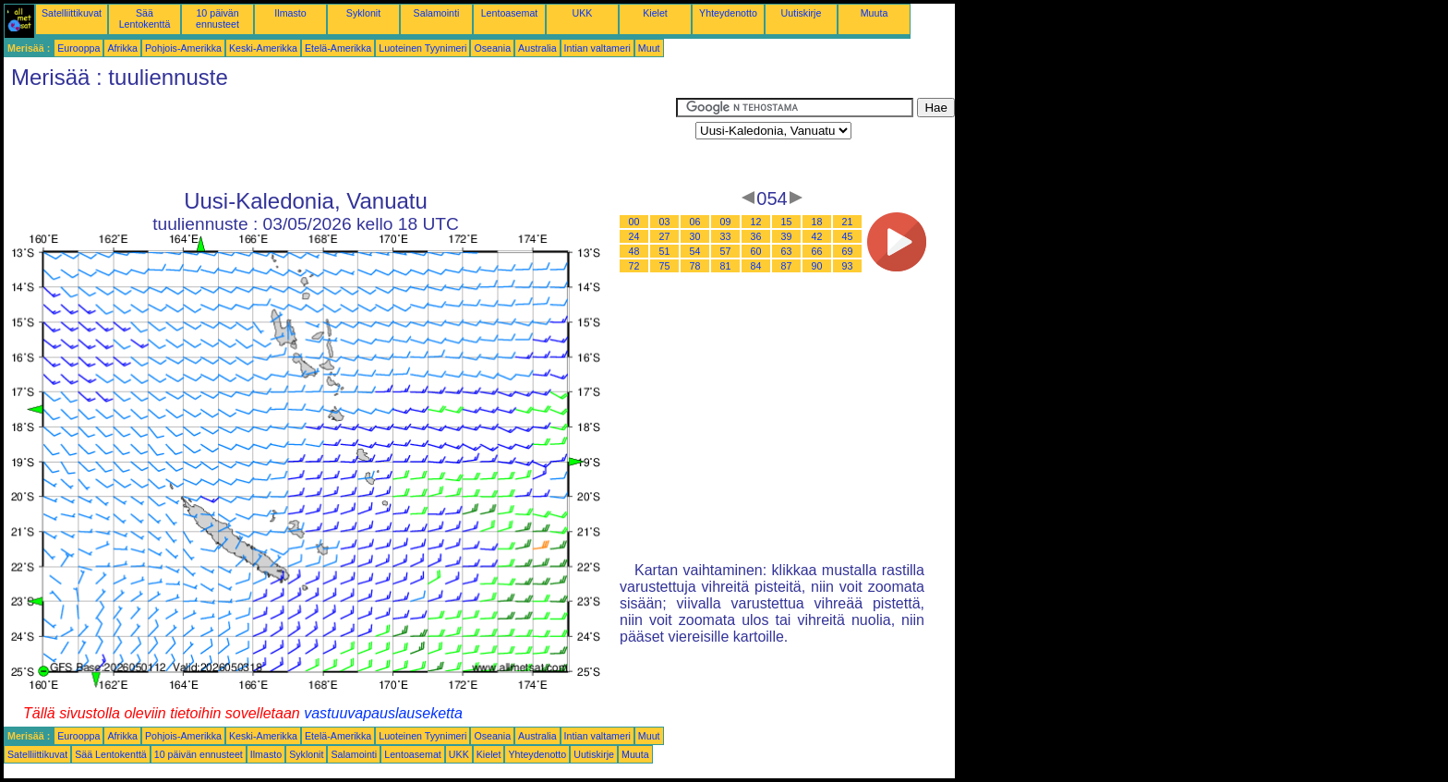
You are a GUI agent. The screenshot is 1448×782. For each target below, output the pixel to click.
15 (786, 221)
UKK (583, 12)
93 (847, 265)
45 (847, 236)
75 (664, 265)
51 (664, 251)
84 (756, 265)
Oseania (492, 48)
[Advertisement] (340, 139)
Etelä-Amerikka (338, 48)
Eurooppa (78, 48)
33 (725, 236)
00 (634, 221)
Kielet (655, 12)
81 (725, 265)
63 (786, 251)
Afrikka (122, 48)
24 (634, 236)
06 (695, 221)
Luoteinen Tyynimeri (422, 48)
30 (695, 236)
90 (817, 265)
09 (725, 221)
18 (817, 221)
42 (817, 236)
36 (756, 236)
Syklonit (363, 12)
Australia (537, 48)
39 (786, 236)
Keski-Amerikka (263, 48)
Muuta (874, 12)
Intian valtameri (597, 48)
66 (817, 251)
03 (664, 221)
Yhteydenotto (728, 12)
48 (634, 251)
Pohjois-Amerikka (183, 48)
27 (664, 236)
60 (756, 251)
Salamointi (437, 12)
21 (847, 221)
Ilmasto (290, 12)
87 (786, 265)
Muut (649, 48)
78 (695, 265)
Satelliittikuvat (72, 12)
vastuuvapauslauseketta (383, 713)
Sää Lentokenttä (145, 18)
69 (847, 251)
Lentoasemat (509, 12)
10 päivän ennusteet (217, 18)
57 (725, 251)
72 (634, 265)
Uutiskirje (801, 12)
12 (756, 221)
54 (695, 251)
